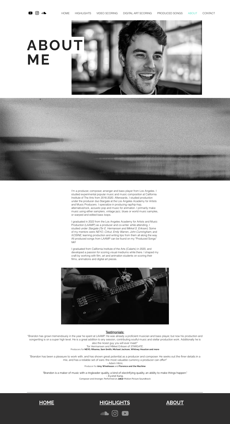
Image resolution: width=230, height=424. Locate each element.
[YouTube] (125, 413)
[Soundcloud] (104, 413)
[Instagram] (115, 413)
